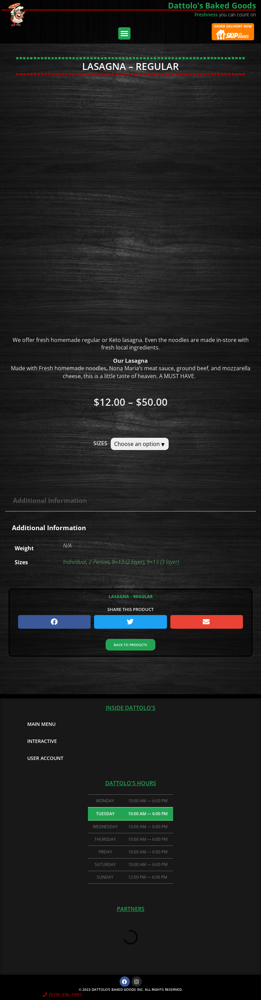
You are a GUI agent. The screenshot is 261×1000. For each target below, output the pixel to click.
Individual (74, 562)
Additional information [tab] (50, 500)
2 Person (99, 562)
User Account (45, 758)
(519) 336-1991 (65, 994)
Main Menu (41, 724)
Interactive (42, 741)
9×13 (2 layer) (128, 562)
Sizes (100, 443)
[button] (124, 33)
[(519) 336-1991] (45, 994)
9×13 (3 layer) (163, 562)
